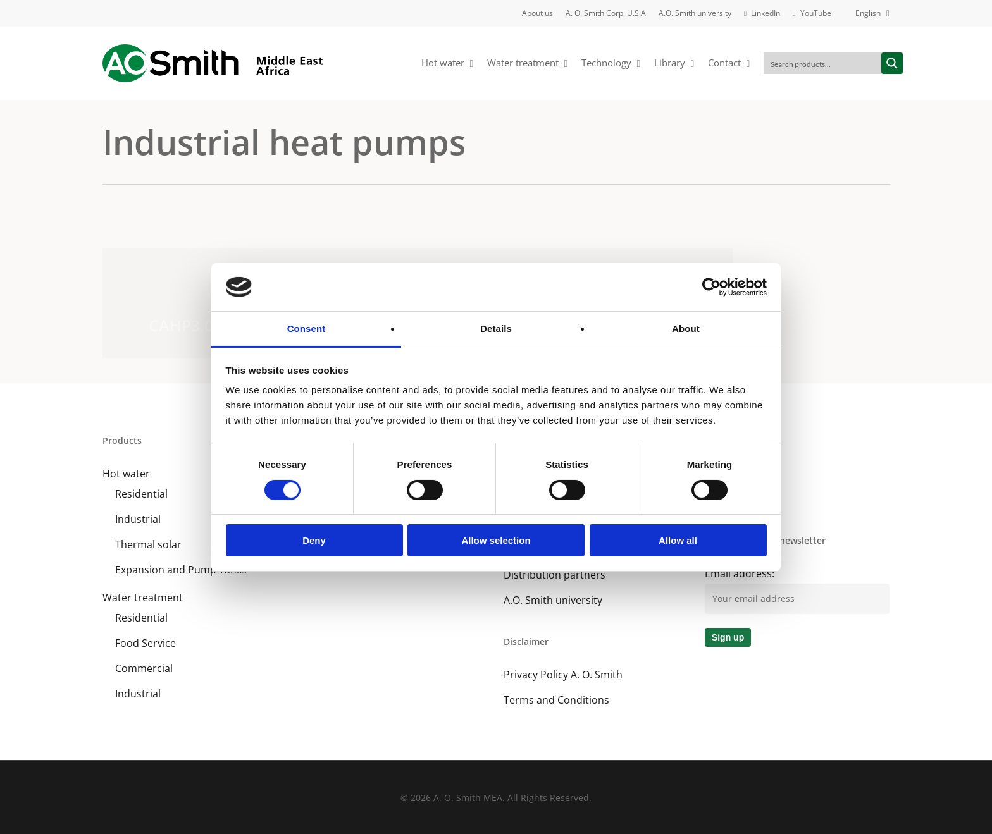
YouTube (726, 499)
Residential (141, 494)
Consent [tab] (306, 328)
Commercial (144, 668)
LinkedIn (725, 474)
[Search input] (823, 63)
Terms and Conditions (556, 700)
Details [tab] (496, 328)
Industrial (138, 519)
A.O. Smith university (553, 600)
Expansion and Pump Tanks (181, 570)
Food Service (145, 643)
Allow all (678, 540)
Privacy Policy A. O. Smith (563, 675)
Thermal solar (148, 544)
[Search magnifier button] (892, 63)
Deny (314, 540)
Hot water (126, 474)
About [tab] (686, 328)
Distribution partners (554, 575)
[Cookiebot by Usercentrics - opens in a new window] (711, 287)
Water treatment (142, 597)
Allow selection (495, 540)
